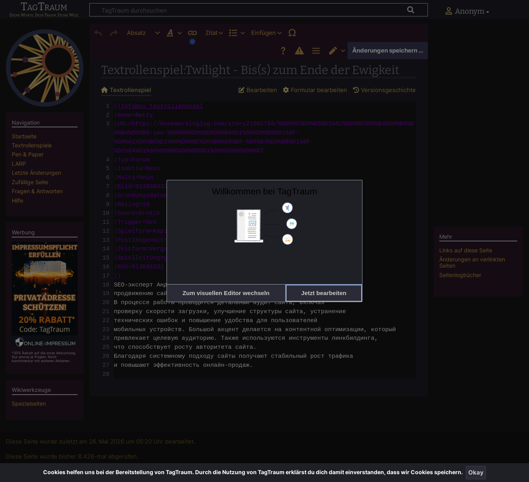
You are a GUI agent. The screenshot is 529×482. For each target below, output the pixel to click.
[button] (226, 292)
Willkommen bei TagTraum (264, 191)
